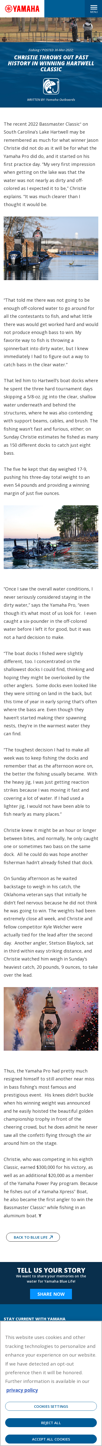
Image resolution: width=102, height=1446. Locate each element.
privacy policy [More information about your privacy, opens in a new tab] (22, 1390)
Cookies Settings (51, 1406)
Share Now (51, 1294)
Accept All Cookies (51, 1439)
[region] (51, 1383)
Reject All (51, 1422)
